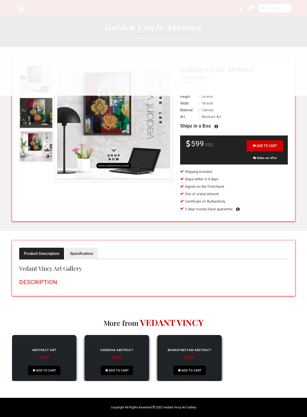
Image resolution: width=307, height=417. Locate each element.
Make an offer (265, 158)
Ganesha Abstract (116, 350)
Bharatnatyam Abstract (190, 350)
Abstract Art (44, 350)
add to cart (265, 146)
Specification (81, 253)
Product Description (41, 253)
